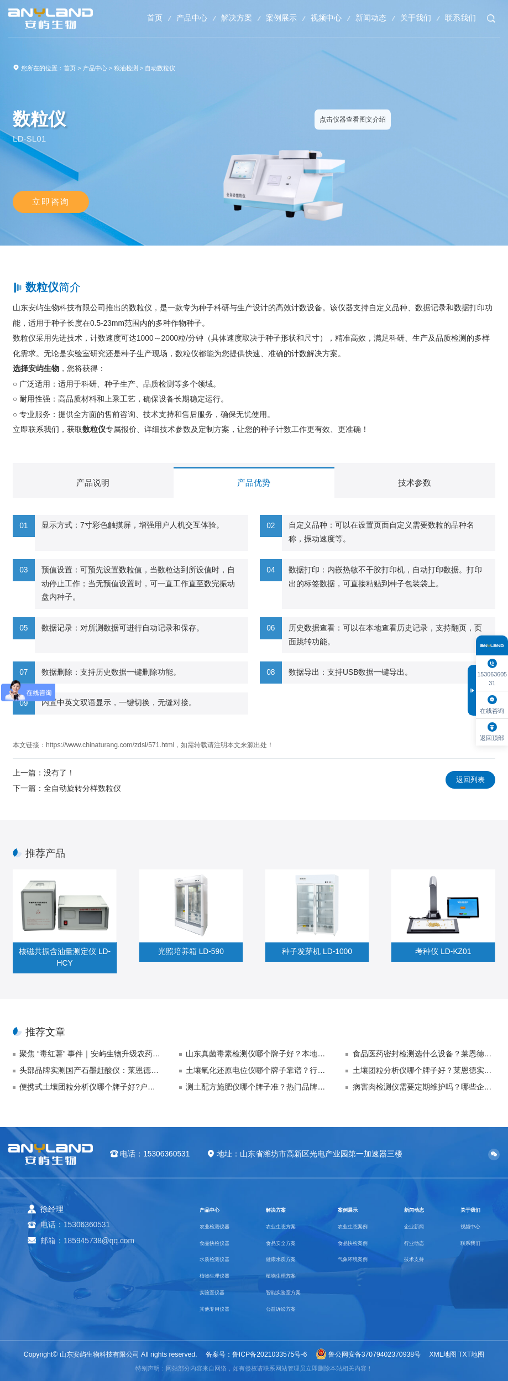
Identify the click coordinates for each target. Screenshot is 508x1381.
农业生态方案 (287, 1226)
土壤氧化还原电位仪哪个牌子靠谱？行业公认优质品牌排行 (257, 1070)
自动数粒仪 (160, 68)
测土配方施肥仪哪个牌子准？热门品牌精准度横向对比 (257, 1087)
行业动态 (416, 1242)
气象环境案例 (359, 1258)
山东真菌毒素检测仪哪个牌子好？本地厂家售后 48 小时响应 (257, 1054)
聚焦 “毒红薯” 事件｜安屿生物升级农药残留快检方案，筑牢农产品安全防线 (90, 1054)
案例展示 (267, 18)
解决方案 (219, 18)
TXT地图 (471, 1354)
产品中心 (171, 18)
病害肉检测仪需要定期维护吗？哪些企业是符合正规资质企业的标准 (424, 1087)
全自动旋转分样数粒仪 (82, 788)
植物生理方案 (287, 1275)
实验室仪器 (219, 1292)
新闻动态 (363, 18)
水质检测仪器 (223, 1258)
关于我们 (410, 18)
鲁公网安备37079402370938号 (368, 1354)
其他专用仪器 (223, 1308)
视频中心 (315, 18)
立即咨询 (51, 202)
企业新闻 (416, 1226)
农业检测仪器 (223, 1226)
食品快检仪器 (223, 1242)
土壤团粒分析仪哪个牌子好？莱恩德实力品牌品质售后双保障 (424, 1070)
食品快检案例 (359, 1242)
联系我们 (458, 18)
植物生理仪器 (223, 1275)
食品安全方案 (287, 1242)
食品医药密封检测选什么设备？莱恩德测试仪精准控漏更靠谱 (424, 1054)
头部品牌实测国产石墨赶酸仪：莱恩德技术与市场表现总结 (90, 1070)
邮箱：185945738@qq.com (87, 1241)
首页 (131, 18)
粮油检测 (126, 68)
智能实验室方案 (291, 1292)
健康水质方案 (287, 1258)
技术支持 (416, 1258)
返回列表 (468, 781)
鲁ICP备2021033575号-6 (269, 1354)
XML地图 (442, 1354)
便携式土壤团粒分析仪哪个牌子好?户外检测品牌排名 (90, 1087)
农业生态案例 (359, 1226)
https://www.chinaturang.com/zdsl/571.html (110, 745)
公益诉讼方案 (287, 1308)
